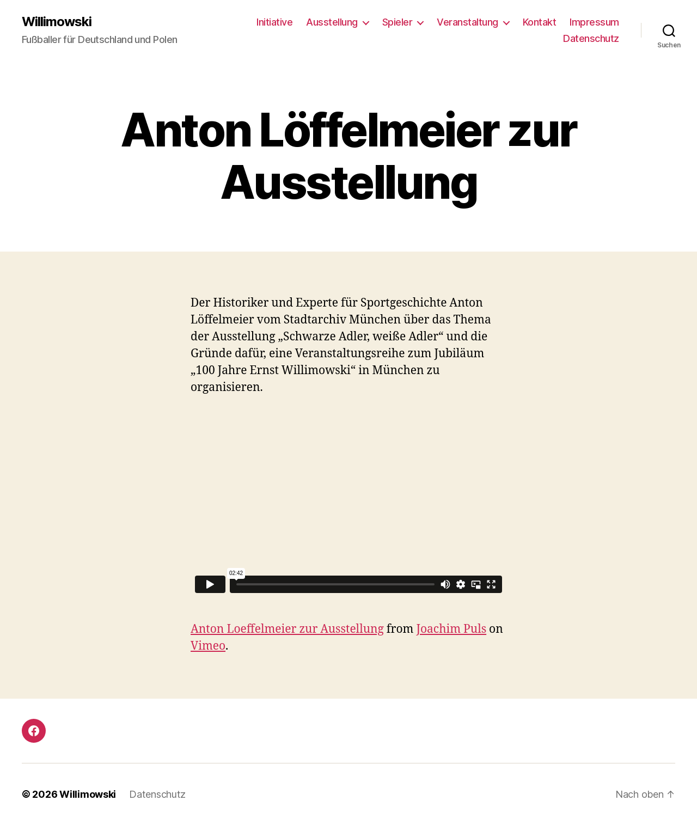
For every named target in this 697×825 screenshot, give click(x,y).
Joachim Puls (451, 629)
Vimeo (208, 646)
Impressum (594, 22)
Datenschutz (591, 38)
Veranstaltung (467, 22)
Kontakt (540, 22)
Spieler (397, 22)
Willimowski (56, 21)
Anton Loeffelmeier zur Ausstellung (287, 629)
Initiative (274, 22)
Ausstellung (332, 22)
